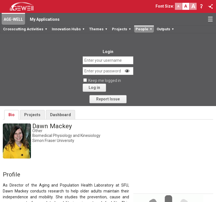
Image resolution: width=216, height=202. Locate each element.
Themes (98, 29)
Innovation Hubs (68, 29)
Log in (94, 87)
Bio (11, 115)
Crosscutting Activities (25, 29)
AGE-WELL (13, 19)
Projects (121, 29)
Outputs (165, 29)
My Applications (45, 19)
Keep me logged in (104, 80)
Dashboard (60, 115)
